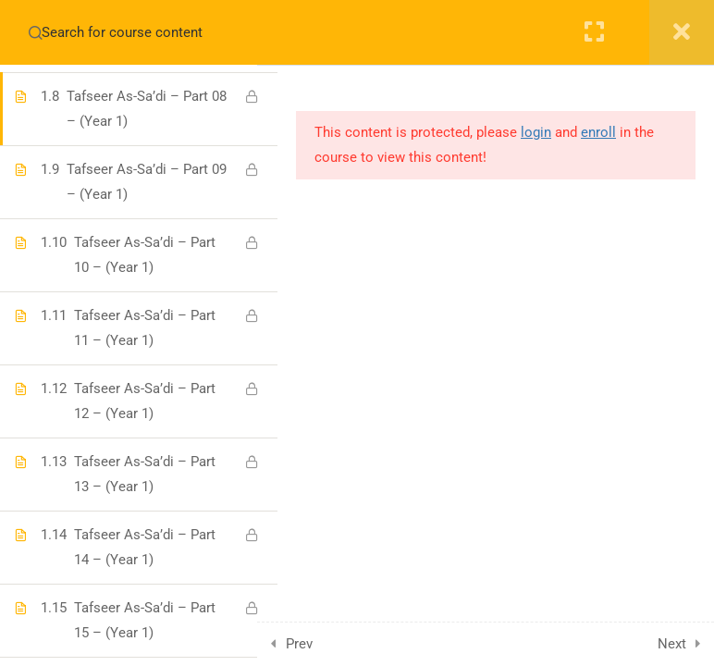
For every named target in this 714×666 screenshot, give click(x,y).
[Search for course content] (35, 32)
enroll (598, 132)
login (536, 132)
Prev (319, 643)
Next (672, 643)
